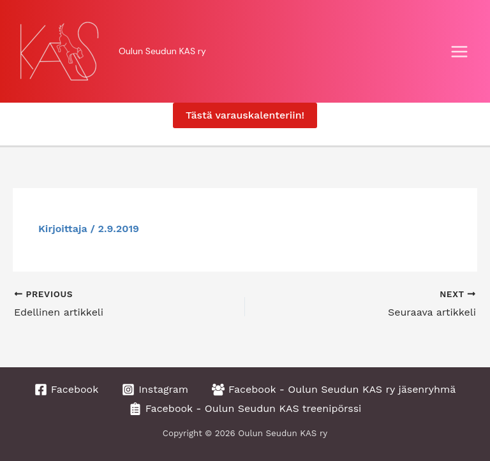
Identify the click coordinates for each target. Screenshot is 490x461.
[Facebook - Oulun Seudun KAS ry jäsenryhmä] (334, 389)
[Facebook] (66, 389)
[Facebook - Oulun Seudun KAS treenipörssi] (245, 408)
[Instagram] (155, 389)
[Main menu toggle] (459, 52)
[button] (245, 115)
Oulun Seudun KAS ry (162, 51)
